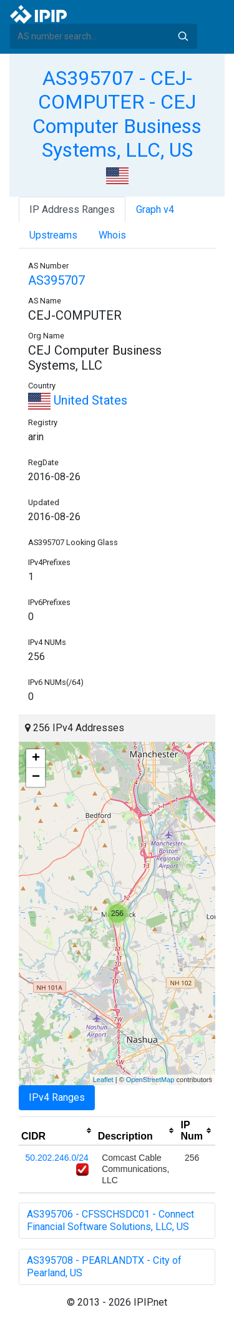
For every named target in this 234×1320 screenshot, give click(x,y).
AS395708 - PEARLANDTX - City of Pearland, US (104, 1266)
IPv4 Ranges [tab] (57, 1097)
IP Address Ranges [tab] (72, 209)
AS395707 (56, 280)
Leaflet (103, 1079)
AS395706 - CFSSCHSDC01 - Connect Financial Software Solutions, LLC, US (110, 1220)
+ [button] (36, 758)
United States (77, 400)
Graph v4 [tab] (155, 209)
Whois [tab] (112, 235)
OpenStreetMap (150, 1079)
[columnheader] (57, 1130)
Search (183, 36)
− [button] (36, 777)
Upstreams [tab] (53, 235)
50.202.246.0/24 (57, 1158)
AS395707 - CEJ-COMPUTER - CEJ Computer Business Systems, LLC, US (117, 114)
